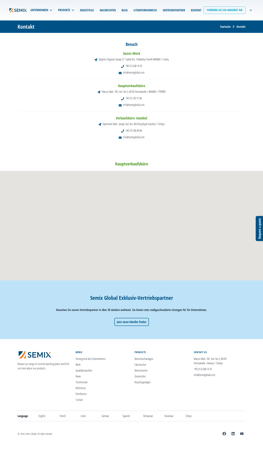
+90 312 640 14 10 (133, 66)
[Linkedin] (233, 433)
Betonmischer (141, 370)
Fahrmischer (140, 365)
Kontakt (241, 27)
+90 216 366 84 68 (133, 131)
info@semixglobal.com (133, 72)
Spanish (126, 416)
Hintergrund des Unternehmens (91, 359)
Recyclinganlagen (143, 382)
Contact (79, 400)
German (105, 416)
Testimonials (81, 382)
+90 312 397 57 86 (133, 98)
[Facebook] (224, 433)
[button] (135, 227)
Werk (78, 365)
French (63, 416)
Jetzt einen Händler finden (131, 322)
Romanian (148, 416)
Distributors (81, 394)
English (42, 416)
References (81, 388)
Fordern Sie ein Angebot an (224, 10)
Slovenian (169, 416)
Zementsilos (140, 376)
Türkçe (188, 416)
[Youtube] (241, 433)
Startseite (225, 27)
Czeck (83, 416)
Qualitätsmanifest (84, 370)
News (78, 376)
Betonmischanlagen (144, 359)
